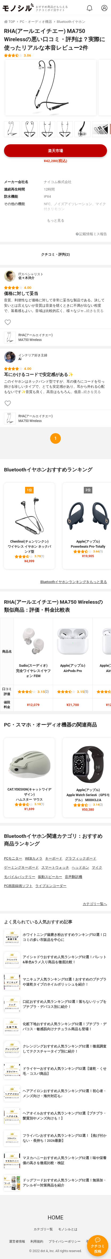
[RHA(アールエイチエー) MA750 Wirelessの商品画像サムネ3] (47, 129)
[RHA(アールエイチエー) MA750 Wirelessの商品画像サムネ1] (12, 129)
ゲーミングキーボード (21, 867)
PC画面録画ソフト (18, 886)
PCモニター (13, 858)
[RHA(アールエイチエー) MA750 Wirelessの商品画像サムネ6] (100, 129)
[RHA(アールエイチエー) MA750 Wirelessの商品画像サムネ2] (30, 129)
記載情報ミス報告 (91, 234)
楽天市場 (55, 151)
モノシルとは (67, 1229)
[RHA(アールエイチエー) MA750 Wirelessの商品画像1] (50, 88)
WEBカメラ (33, 858)
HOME (55, 1217)
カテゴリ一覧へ (95, 904)
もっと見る (55, 220)
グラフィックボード (80, 858)
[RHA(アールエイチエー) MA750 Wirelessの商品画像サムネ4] (65, 129)
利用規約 (36, 1241)
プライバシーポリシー (65, 1241)
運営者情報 (17, 1241)
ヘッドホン (80, 867)
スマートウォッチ (55, 867)
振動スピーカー (50, 877)
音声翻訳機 (73, 877)
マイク (97, 867)
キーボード (53, 858)
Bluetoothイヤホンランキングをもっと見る (73, 582)
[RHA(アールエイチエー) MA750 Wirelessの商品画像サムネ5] (82, 129)
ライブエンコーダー (50, 886)
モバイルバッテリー (19, 877)
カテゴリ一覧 (43, 1229)
